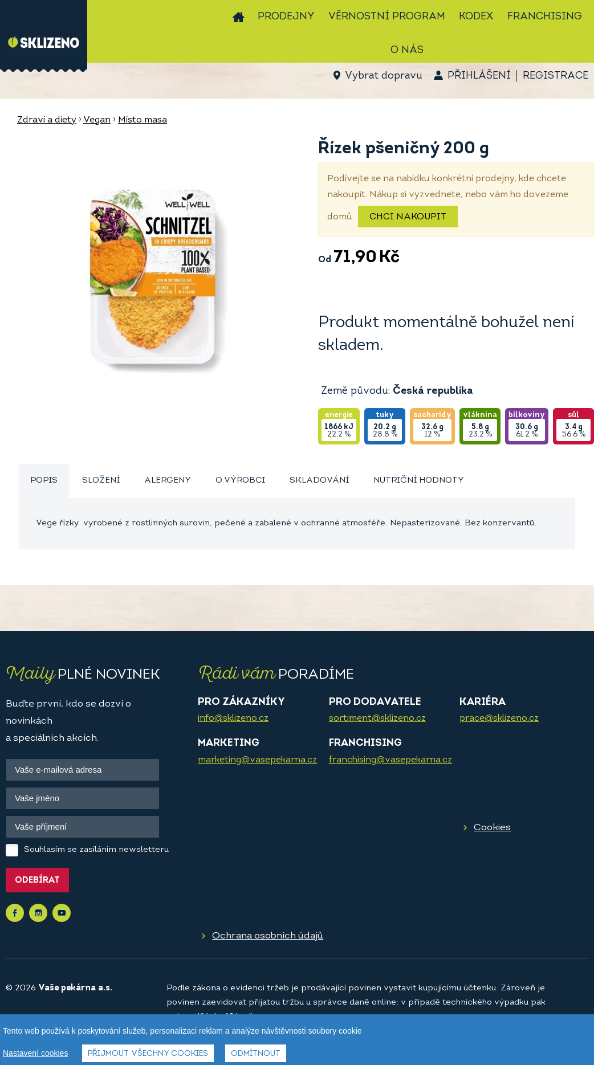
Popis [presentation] (44, 480)
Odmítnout (255, 1054)
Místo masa (142, 120)
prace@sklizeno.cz (499, 718)
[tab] (44, 481)
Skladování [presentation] (319, 480)
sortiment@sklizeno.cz (377, 718)
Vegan (97, 120)
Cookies (492, 828)
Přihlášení (479, 76)
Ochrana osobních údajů (267, 936)
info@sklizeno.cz (233, 718)
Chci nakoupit (407, 217)
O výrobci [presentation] (240, 480)
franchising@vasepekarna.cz (390, 760)
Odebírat (37, 880)
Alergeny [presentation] (167, 480)
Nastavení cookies (35, 1053)
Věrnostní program (386, 16)
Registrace (555, 76)
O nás (407, 50)
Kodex (476, 16)
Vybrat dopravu (383, 76)
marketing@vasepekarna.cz (257, 760)
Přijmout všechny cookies (148, 1054)
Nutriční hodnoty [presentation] (418, 480)
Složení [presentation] (101, 480)
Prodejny (286, 16)
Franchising (544, 16)
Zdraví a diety (46, 120)
